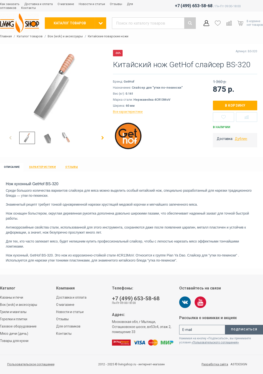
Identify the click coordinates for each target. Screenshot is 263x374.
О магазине (66, 4)
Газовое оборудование (18, 326)
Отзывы (116, 4)
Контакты (28, 8)
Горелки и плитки (13, 319)
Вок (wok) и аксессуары (65, 36)
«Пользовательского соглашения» (215, 342)
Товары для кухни (14, 341)
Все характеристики (128, 111)
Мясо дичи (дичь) (14, 333)
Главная (6, 36)
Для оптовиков (68, 326)
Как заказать (10, 4)
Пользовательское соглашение (30, 364)
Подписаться (244, 329)
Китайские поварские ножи (108, 36)
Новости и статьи (92, 4)
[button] (10, 138)
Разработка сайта (215, 364)
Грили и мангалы (13, 312)
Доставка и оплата (38, 4)
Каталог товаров (30, 36)
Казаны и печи (11, 297)
